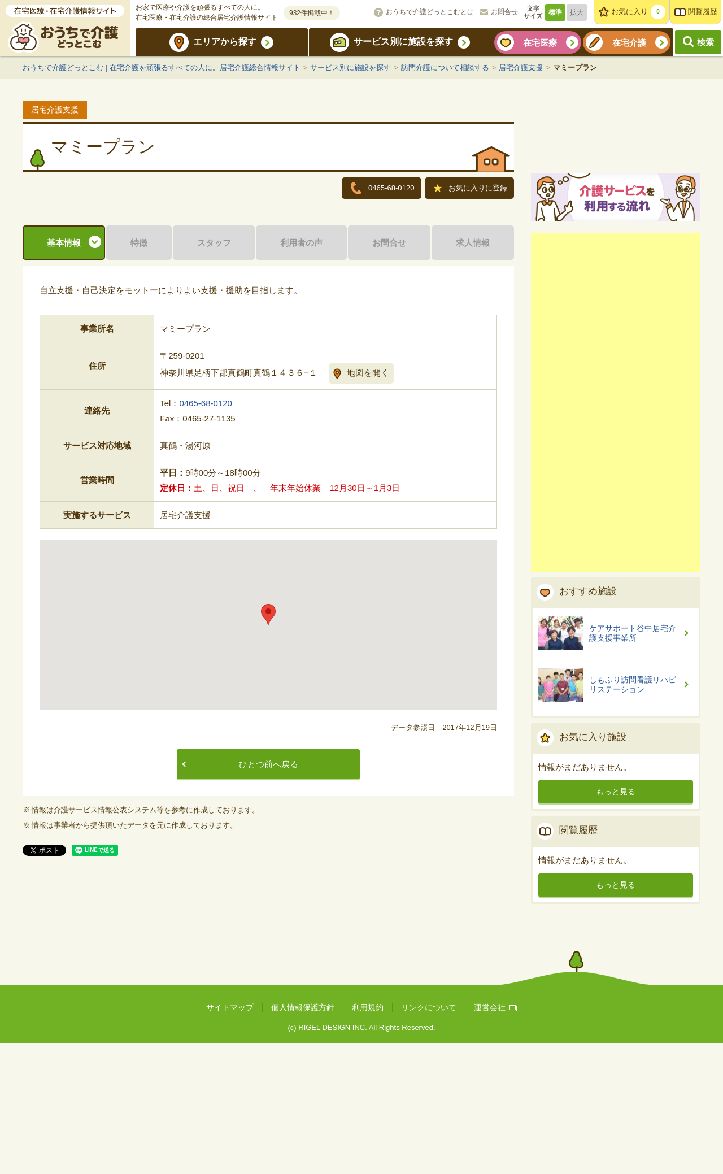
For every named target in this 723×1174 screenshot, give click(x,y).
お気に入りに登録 (470, 189)
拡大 (576, 12)
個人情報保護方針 (302, 1138)
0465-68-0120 (205, 542)
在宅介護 (629, 42)
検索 (705, 42)
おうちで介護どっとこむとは (430, 12)
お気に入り (638, 12)
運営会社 (495, 1138)
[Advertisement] (615, 533)
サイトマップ (230, 1138)
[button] (268, 753)
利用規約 (368, 1138)
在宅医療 (540, 42)
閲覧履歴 (702, 11)
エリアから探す (224, 41)
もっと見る (615, 922)
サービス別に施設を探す (403, 41)
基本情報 (64, 382)
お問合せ (504, 12)
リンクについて (428, 1138)
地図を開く (368, 512)
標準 (555, 12)
